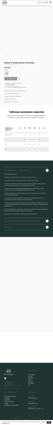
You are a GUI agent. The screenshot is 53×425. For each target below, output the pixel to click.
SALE (29, 385)
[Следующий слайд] (46, 33)
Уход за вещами (9, 401)
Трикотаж (30, 378)
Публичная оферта (26, 419)
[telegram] (5, 378)
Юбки (29, 380)
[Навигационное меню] (50, 2)
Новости (7, 400)
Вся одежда (31, 374)
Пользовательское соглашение (37, 417)
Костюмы (31, 383)
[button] (38, 2)
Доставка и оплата (10, 396)
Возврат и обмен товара (11, 405)
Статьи (6, 403)
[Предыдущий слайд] (7, 33)
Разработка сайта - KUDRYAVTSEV (11, 388)
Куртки (30, 376)
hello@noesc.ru (33, 403)
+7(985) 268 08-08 (32, 398)
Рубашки (30, 381)
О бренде (7, 398)
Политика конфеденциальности (16, 417)
